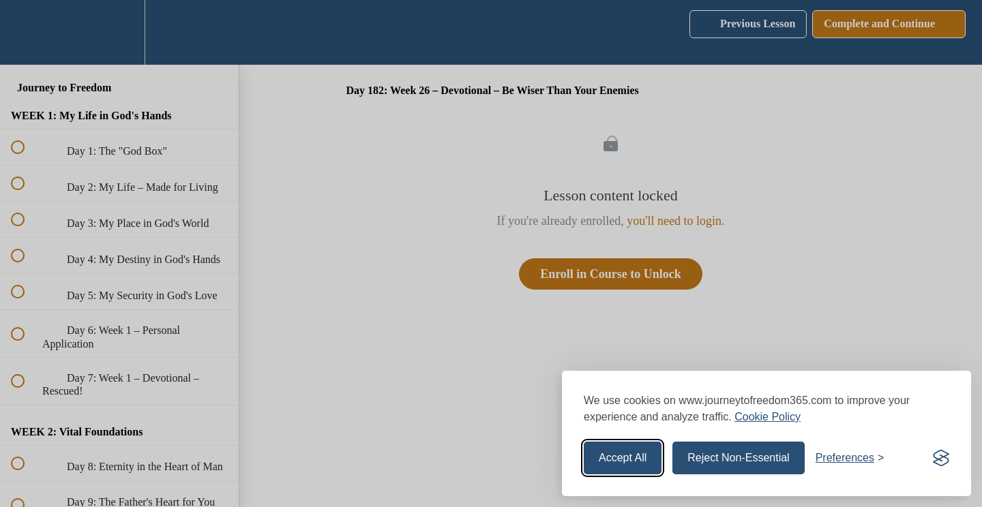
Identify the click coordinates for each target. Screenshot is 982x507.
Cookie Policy (767, 416)
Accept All (622, 457)
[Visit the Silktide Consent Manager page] (941, 458)
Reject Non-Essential (738, 457)
